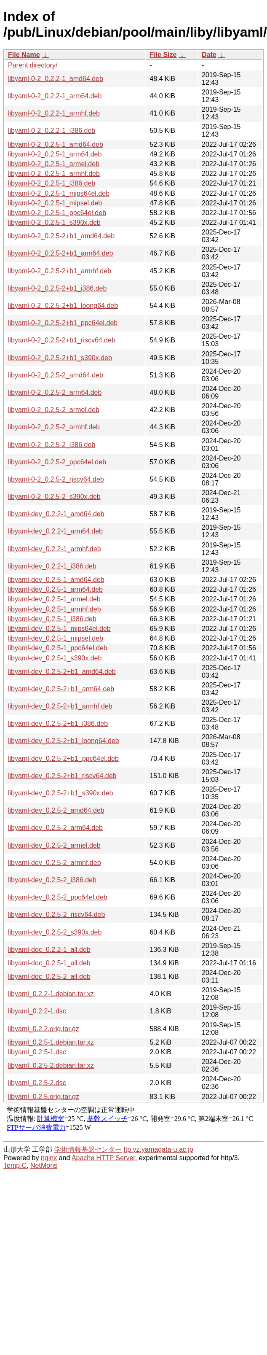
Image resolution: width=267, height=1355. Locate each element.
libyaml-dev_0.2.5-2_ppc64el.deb (57, 897)
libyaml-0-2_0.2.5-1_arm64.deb (54, 154)
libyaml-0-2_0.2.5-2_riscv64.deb (56, 479)
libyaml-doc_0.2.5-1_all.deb (49, 963)
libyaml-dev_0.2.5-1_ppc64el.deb (57, 648)
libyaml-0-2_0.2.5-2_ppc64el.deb (57, 462)
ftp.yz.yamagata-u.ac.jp (158, 1149)
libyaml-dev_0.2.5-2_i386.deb (52, 880)
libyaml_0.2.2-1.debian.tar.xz (51, 993)
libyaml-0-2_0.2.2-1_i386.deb (51, 130)
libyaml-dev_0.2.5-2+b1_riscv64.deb (62, 775)
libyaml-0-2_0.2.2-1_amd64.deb (55, 78)
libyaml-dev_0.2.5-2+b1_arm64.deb (61, 688)
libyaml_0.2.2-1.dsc (37, 1011)
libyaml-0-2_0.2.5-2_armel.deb (53, 409)
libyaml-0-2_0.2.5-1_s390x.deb (54, 222)
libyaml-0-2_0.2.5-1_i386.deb (51, 183)
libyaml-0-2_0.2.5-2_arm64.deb (54, 392)
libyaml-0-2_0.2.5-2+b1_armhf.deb (59, 271)
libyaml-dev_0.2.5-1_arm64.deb (55, 589)
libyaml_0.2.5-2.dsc (37, 1082)
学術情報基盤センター (88, 1149)
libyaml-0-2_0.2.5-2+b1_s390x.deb (60, 357)
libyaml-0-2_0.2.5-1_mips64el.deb (58, 193)
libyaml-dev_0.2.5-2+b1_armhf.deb (60, 706)
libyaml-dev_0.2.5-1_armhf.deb (54, 609)
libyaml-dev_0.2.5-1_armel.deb (54, 599)
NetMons (43, 1165)
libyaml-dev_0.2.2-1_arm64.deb (55, 531)
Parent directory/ (32, 65)
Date (209, 54)
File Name (24, 54)
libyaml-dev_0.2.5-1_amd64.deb (56, 579)
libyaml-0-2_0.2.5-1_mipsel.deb (55, 203)
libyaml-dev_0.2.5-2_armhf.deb (54, 862)
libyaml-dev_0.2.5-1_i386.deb (52, 618)
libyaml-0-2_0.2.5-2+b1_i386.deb (57, 288)
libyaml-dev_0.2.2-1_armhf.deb (54, 548)
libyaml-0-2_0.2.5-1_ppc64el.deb (57, 212)
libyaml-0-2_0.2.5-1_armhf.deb (54, 173)
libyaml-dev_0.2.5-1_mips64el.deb (59, 628)
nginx (49, 1157)
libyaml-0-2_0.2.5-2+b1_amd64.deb (61, 236)
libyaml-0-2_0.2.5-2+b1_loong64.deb (63, 305)
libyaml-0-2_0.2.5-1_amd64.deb (55, 144)
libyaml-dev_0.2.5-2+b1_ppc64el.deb (63, 758)
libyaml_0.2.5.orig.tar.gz (43, 1096)
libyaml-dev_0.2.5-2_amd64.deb (56, 810)
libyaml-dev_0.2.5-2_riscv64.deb (56, 914)
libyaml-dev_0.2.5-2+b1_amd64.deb (62, 671)
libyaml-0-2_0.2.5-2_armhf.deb (54, 427)
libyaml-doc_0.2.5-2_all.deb (49, 976)
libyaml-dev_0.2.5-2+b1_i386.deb (58, 723)
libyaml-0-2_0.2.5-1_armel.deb (53, 163)
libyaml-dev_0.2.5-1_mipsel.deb (55, 638)
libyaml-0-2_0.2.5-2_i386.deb (51, 444)
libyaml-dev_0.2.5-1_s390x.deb (54, 658)
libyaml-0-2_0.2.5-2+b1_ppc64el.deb (62, 322)
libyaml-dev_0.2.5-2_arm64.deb (55, 827)
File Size (163, 54)
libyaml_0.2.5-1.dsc (37, 1052)
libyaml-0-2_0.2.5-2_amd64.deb (55, 375)
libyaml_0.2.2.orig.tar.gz (43, 1028)
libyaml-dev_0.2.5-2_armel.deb (54, 845)
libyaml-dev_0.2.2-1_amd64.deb (56, 513)
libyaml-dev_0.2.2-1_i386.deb (52, 566)
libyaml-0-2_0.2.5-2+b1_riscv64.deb (61, 340)
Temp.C (15, 1165)
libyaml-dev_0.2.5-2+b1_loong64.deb (63, 740)
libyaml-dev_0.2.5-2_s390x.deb (54, 932)
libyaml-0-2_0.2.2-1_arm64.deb (54, 96)
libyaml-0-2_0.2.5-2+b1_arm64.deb (60, 253)
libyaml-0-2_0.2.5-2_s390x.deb (54, 496)
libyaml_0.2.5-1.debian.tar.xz (51, 1042)
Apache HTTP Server (103, 1157)
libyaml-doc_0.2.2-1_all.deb (49, 949)
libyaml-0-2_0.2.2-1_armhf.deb (54, 113)
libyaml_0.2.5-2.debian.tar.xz (51, 1065)
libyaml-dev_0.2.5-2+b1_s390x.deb (60, 793)
